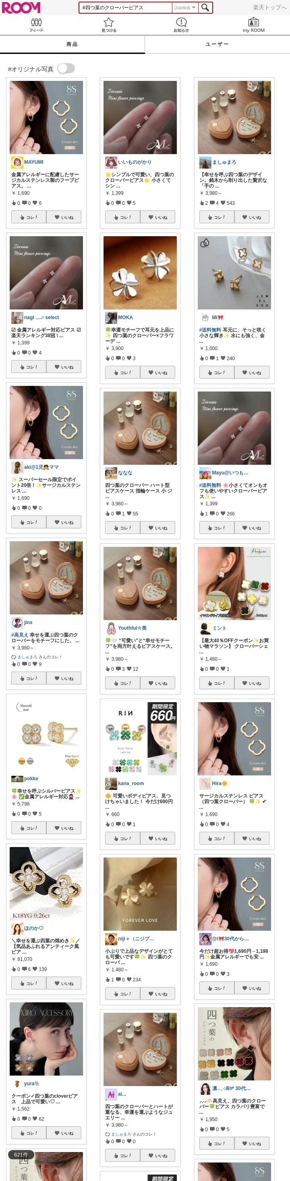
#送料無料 (210, 330)
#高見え (20, 635)
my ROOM (254, 25)
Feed (36, 25)
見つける (108, 25)
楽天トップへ (270, 7)
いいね (67, 217)
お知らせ (181, 25)
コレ (32, 217)
